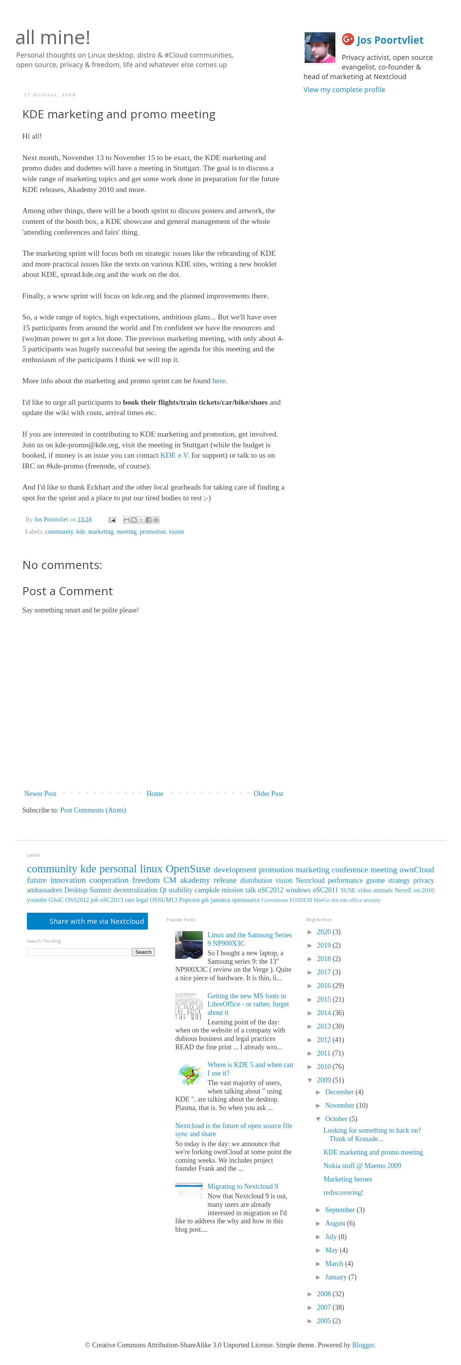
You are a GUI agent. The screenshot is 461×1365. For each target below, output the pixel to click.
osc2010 (423, 890)
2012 (325, 1040)
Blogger (363, 1345)
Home (155, 793)
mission (232, 890)
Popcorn (189, 900)
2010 (325, 1066)
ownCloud (417, 869)
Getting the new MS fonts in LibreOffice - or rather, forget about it (248, 1004)
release (225, 880)
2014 (325, 1013)
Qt (163, 890)
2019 (325, 945)
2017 (325, 972)
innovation (68, 880)
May (332, 1250)
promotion (153, 531)
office (355, 900)
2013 (325, 1026)
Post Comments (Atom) (93, 810)
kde (80, 531)
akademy (195, 880)
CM (170, 880)
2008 (325, 1294)
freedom (146, 880)
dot (335, 900)
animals (383, 890)
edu (344, 900)
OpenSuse (188, 868)
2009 (325, 1080)
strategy (399, 880)
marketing (101, 531)
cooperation (109, 880)
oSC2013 (111, 900)
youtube (37, 900)
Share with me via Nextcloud (96, 921)
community (59, 531)
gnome (375, 880)
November (340, 1105)
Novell (403, 890)
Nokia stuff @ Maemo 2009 (362, 1166)
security (372, 900)
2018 (325, 959)
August (336, 1223)
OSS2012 (77, 900)
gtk (205, 900)
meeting (127, 531)
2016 (325, 985)
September (341, 1210)
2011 (324, 1053)
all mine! (53, 37)
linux (151, 868)
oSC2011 (325, 890)
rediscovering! (343, 1192)
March (335, 1263)
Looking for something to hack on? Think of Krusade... (372, 1135)
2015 (325, 999)
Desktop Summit (87, 890)
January (336, 1277)
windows (298, 890)
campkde (207, 890)
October (337, 1119)
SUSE (348, 890)
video (364, 890)
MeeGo (321, 900)
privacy (423, 880)
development (235, 869)
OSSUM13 (163, 900)
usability (180, 890)
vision (176, 531)
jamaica (220, 900)
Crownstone (275, 900)
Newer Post (40, 793)
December (340, 1092)
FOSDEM (301, 900)
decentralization (135, 890)
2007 (325, 1307)
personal (118, 868)
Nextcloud (310, 880)
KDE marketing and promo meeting (373, 1152)
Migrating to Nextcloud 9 (242, 1186)
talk (250, 890)
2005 (325, 1321)
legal (142, 900)
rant (129, 900)
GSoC (56, 900)
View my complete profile (344, 89)
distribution (256, 880)
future (37, 880)
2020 (325, 932)
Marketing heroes (347, 1179)
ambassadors (44, 890)
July (332, 1237)
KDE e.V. (174, 455)
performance (345, 880)
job (95, 900)
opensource (246, 900)
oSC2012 (271, 890)
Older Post (269, 793)
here (219, 380)
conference (350, 869)
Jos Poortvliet (390, 40)
